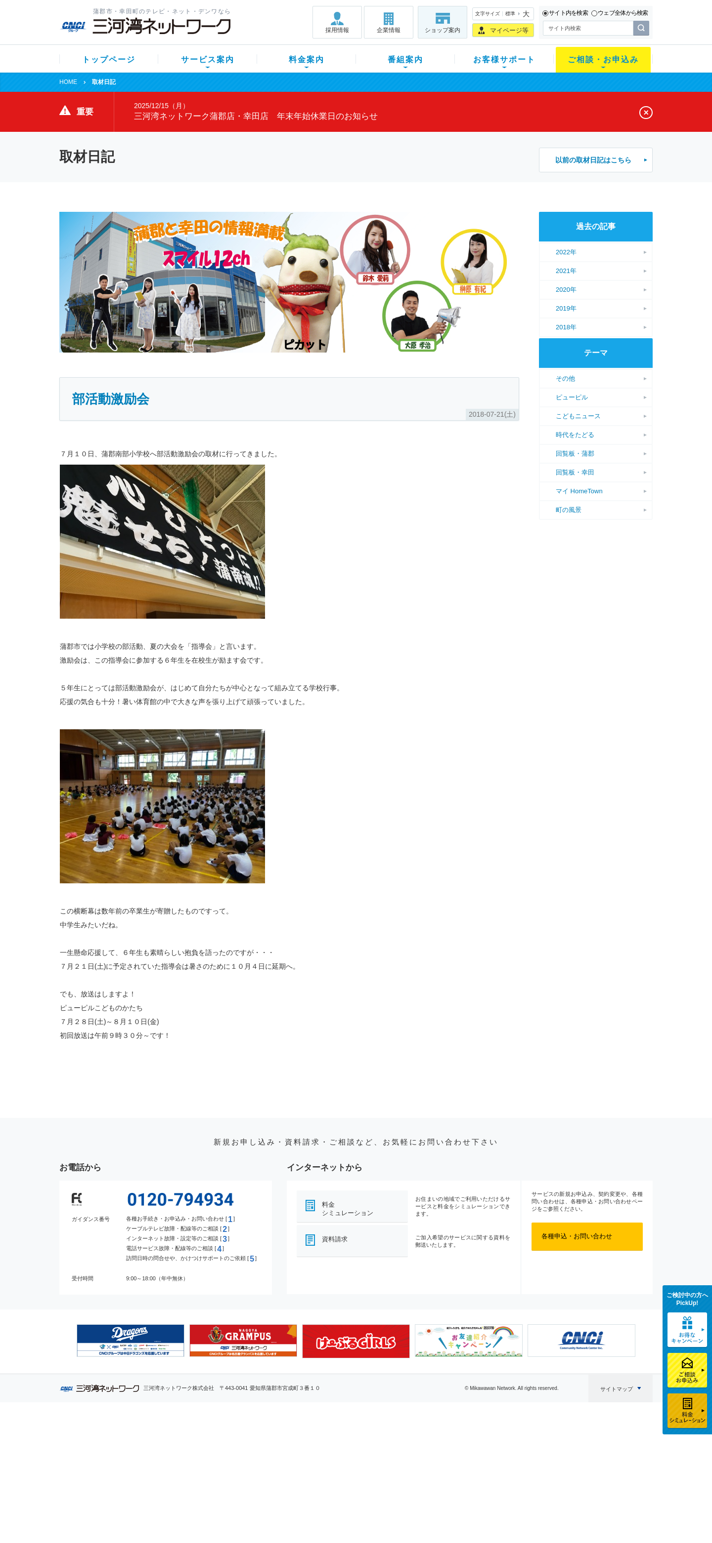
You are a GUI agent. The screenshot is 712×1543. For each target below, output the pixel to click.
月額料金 (258, 1454)
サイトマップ (616, 1389)
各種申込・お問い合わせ (576, 1236)
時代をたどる (575, 434)
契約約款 (185, 1518)
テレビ (182, 1441)
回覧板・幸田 (575, 472)
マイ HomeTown (579, 491)
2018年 (566, 327)
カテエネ (185, 1505)
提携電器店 (482, 1454)
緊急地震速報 (192, 1493)
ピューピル (572, 397)
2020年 (566, 289)
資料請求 (335, 1239)
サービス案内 (207, 59)
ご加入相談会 (485, 1467)
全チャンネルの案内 (348, 1476)
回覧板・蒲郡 (575, 453)
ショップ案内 (442, 30)
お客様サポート (504, 59)
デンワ (182, 1467)
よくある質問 (412, 1441)
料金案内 (306, 59)
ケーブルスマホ (195, 1480)
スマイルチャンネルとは (354, 1441)
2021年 (566, 271)
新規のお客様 (118, 1441)
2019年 (566, 308)
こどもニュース (578, 416)
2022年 (566, 252)
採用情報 (337, 30)
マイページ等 (509, 30)
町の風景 (568, 510)
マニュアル (409, 1454)
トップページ (108, 59)
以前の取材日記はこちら (593, 160)
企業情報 (388, 30)
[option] (130, 1340)
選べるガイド (118, 1467)
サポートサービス (418, 1467)
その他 (565, 378)
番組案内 (405, 59)
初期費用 (258, 1441)
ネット (182, 1454)
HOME (68, 82)
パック (255, 1480)
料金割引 (258, 1467)
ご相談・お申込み (603, 59)
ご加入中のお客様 (124, 1454)
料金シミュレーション (347, 1209)
